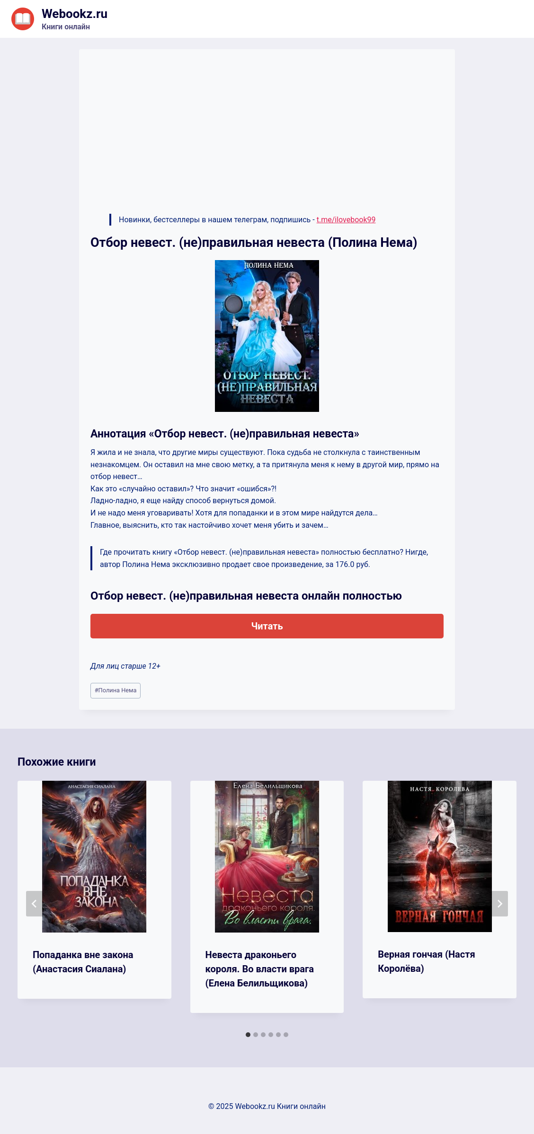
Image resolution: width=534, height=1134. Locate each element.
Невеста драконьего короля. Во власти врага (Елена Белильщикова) (259, 969)
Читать (267, 626)
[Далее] (499, 903)
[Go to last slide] (34, 903)
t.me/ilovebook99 (346, 219)
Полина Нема (116, 690)
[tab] (248, 1034)
